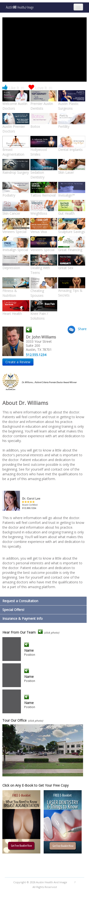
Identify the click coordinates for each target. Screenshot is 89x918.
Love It (40, 87)
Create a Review (17, 362)
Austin (20, 7)
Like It (13, 87)
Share (82, 329)
